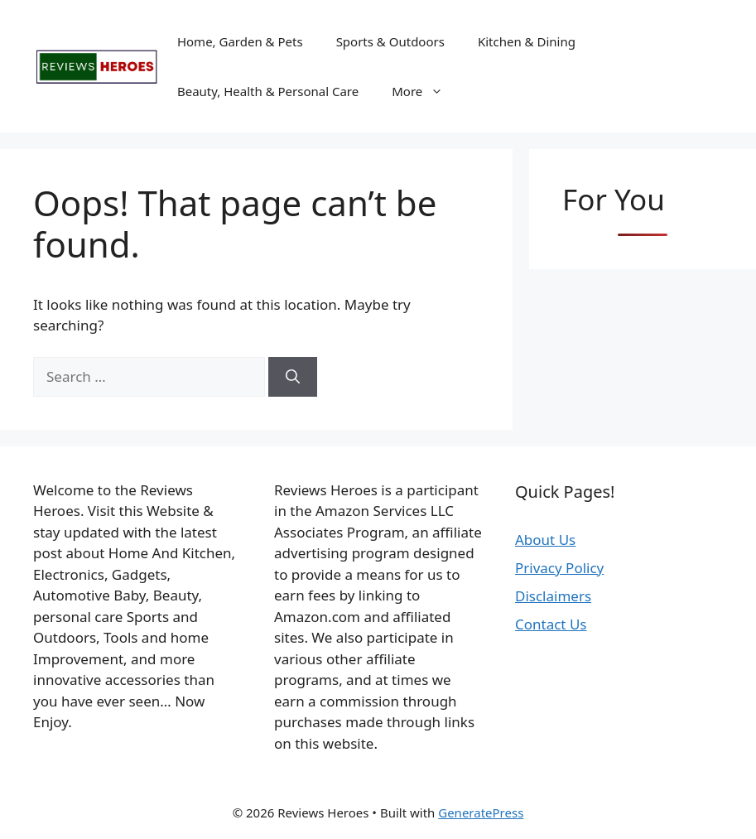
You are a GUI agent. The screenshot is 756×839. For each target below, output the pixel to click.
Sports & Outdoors (390, 41)
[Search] (292, 377)
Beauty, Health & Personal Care (268, 91)
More (426, 91)
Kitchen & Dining (526, 41)
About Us (545, 539)
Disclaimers (553, 595)
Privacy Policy (559, 567)
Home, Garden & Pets (240, 41)
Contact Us (551, 624)
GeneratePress (480, 812)
